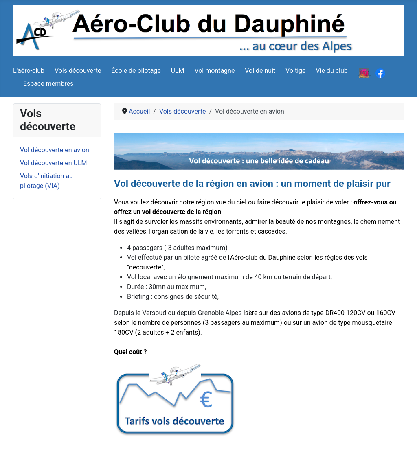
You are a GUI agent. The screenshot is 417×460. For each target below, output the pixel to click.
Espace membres (48, 84)
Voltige (295, 70)
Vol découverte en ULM (53, 163)
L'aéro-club (28, 70)
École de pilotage (136, 70)
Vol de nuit (260, 70)
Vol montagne (214, 70)
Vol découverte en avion (54, 150)
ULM (177, 70)
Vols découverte (78, 70)
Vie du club (331, 70)
